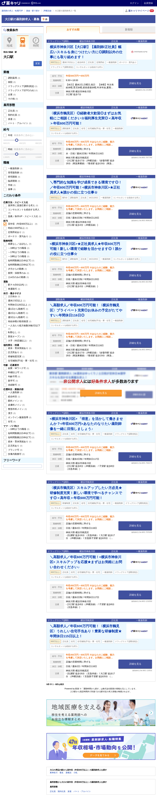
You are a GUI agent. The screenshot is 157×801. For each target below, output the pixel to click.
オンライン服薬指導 (19, 417)
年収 (20, 135)
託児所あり (14, 352)
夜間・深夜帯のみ (18, 273)
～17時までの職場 (18, 252)
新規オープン (16, 336)
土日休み (13, 296)
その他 (12, 98)
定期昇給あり (16, 232)
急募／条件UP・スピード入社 (24, 216)
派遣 (11, 119)
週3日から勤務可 (17, 317)
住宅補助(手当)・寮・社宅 (22, 360)
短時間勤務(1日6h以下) (20, 264)
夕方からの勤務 (17, 269)
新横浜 (68, 773)
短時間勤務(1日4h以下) (20, 260)
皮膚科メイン (16, 405)
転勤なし (13, 332)
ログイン (134, 3)
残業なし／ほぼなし (19, 244)
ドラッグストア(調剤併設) (22, 86)
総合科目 (13, 396)
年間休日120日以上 (19, 304)
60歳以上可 (15, 372)
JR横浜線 (47, 11)
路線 (22, 42)
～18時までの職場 (18, 256)
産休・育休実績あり (19, 348)
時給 (20, 149)
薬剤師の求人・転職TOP (12, 11)
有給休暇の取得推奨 (19, 321)
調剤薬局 (13, 78)
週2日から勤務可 (17, 313)
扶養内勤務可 (16, 454)
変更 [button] (37, 63)
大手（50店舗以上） (19, 340)
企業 (11, 94)
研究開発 (13, 176)
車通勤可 (13, 289)
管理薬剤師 (14, 172)
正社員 (12, 110)
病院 (11, 82)
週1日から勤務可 (17, 309)
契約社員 (13, 115)
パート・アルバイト (19, 123)
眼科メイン (14, 400)
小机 (75, 773)
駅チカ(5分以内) (17, 284)
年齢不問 (13, 376)
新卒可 (12, 380)
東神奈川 (54, 773)
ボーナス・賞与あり (19, 236)
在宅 (11, 421)
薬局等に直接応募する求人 (22, 205)
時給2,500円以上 (17, 228)
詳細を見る (135, 83)
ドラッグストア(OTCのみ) (22, 90)
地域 (9, 42)
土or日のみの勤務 (18, 277)
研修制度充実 (16, 356)
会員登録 (148, 3)
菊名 (61, 773)
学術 (11, 185)
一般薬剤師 (14, 168)
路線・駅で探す (33, 11)
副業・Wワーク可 (18, 368)
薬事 (11, 189)
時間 (35, 42)
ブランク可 (14, 450)
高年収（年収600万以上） (22, 224)
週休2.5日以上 (16, 300)
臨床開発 (13, 181)
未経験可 (13, 385)
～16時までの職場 (18, 248)
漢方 (11, 413)
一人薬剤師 (14, 392)
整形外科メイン (17, 409)
